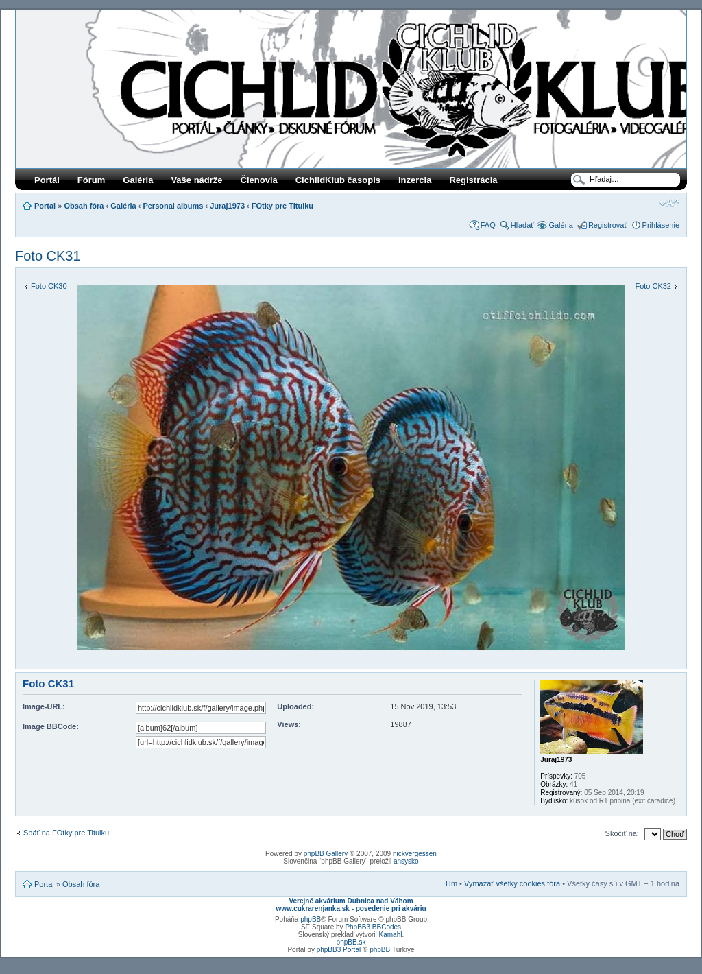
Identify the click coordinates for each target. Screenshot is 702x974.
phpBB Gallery (326, 853)
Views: (289, 724)
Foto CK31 (48, 255)
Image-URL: (44, 706)
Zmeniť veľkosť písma (669, 203)
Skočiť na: (622, 833)
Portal (45, 206)
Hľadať (522, 225)
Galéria (138, 180)
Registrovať (607, 225)
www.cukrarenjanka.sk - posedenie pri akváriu (351, 908)
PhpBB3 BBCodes (373, 927)
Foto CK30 (49, 286)
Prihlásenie (660, 225)
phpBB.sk (351, 942)
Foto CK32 (653, 286)
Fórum (91, 180)
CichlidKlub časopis (337, 180)
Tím (450, 883)
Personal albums (173, 206)
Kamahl (390, 934)
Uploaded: (295, 706)
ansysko (406, 861)
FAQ (488, 225)
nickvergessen (415, 853)
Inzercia (414, 180)
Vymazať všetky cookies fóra (512, 883)
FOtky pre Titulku (282, 206)
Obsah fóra (84, 206)
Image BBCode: (51, 726)
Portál (47, 180)
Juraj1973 (227, 206)
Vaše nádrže (196, 180)
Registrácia (473, 180)
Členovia (259, 180)
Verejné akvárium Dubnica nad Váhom (351, 901)
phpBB (310, 919)
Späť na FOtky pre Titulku (66, 833)
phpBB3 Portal (339, 949)
